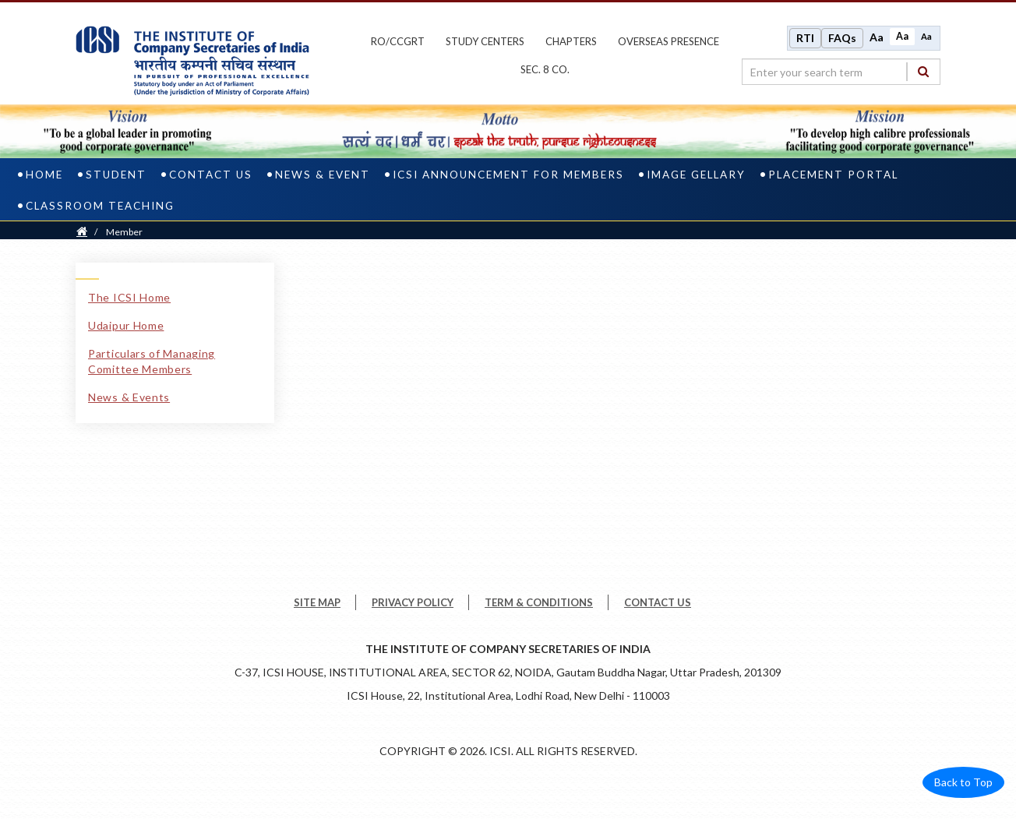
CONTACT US (657, 602)
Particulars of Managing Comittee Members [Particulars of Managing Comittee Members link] (151, 361)
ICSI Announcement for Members (508, 174)
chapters (571, 41)
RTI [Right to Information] (805, 37)
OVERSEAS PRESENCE (668, 41)
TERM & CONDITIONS (539, 602)
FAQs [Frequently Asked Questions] (842, 37)
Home (44, 174)
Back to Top (963, 782)
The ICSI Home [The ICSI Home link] (129, 297)
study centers (485, 41)
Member (124, 232)
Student (116, 174)
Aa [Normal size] (902, 36)
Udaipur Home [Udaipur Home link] (126, 325)
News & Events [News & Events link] (129, 397)
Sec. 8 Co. (545, 69)
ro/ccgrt (398, 41)
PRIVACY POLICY (412, 602)
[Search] (923, 71)
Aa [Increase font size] (877, 37)
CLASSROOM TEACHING (100, 205)
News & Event (322, 174)
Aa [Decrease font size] (926, 36)
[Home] (82, 231)
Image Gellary (696, 174)
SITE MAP (317, 602)
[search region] (841, 71)
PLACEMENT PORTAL (833, 174)
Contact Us (210, 174)
